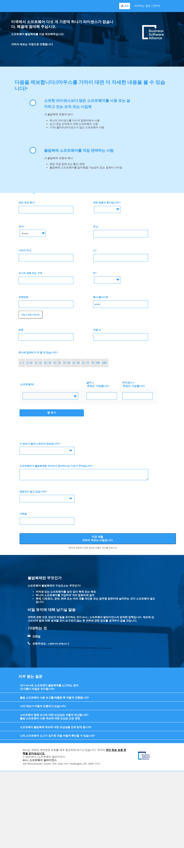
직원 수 (97, 329)
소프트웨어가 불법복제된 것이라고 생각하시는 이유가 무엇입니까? (55, 466)
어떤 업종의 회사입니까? (106, 202)
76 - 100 (95, 362)
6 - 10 (29, 362)
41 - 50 (76, 362)
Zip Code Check (30, 314)
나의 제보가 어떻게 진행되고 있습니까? (43, 706)
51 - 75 (85, 362)
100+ (104, 362)
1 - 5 (21, 362)
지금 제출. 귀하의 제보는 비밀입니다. (97, 538)
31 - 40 (66, 362)
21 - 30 (57, 362)
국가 (20, 226)
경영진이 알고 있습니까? (32, 491)
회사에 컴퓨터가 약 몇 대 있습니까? (37, 352)
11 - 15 (38, 362)
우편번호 (23, 297)
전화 (20, 329)
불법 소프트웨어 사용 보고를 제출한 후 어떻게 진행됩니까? (54, 697)
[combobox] (106, 209)
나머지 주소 (24, 250)
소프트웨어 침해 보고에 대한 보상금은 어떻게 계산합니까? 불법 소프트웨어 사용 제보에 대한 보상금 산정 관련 (54, 716)
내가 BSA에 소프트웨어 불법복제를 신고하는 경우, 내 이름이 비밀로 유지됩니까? (49, 687)
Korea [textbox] (25, 233)
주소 (95, 226)
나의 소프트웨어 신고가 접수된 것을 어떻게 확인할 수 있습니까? (57, 735)
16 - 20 (47, 362)
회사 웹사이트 (100, 297)
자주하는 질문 (142, 5)
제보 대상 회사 (26, 202)
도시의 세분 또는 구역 (30, 273)
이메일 (23, 513)
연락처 (156, 5)
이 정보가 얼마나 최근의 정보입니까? (39, 443)
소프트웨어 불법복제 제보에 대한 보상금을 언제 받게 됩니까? (56, 727)
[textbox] (106, 206)
